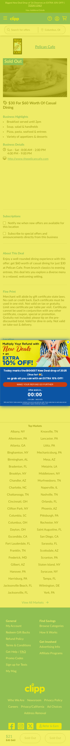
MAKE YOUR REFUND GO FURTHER (35, 384)
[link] (35, 353)
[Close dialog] (68, 342)
